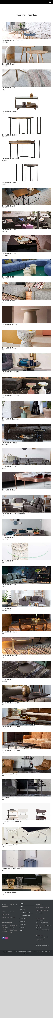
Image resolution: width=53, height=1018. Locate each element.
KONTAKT (22, 927)
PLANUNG (23, 921)
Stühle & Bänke (26, 912)
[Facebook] (3, 938)
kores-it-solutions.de (35, 951)
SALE (21, 906)
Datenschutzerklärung (42, 945)
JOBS (21, 930)
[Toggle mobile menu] (50, 2)
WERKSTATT (23, 918)
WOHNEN (22, 910)
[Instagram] (6, 938)
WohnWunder (26, 915)
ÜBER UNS (23, 924)
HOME (21, 903)
